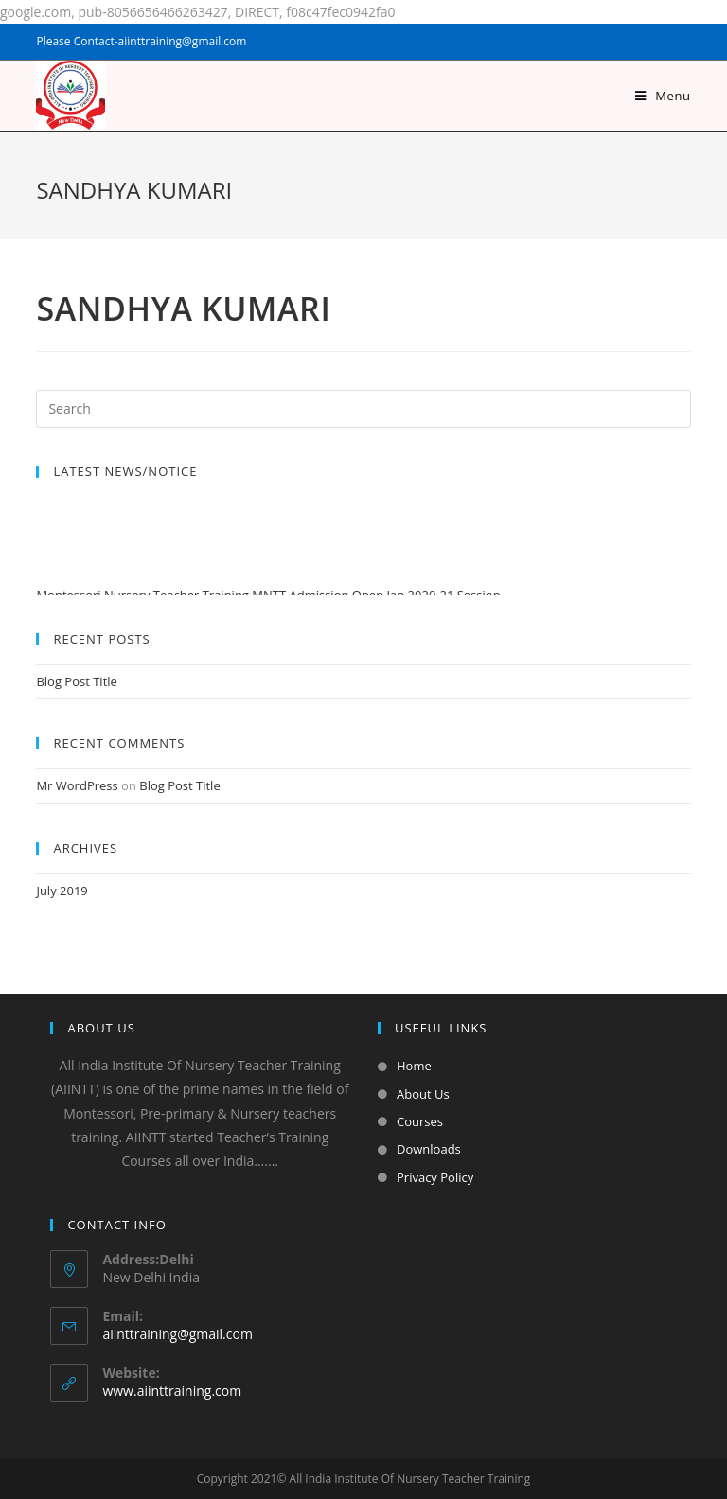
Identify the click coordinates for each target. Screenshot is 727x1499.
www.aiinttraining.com (171, 1391)
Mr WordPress (76, 785)
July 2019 (61, 890)
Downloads (429, 1148)
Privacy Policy (435, 1177)
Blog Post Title (76, 681)
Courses (420, 1121)
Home (414, 1065)
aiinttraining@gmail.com (177, 1334)
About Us (423, 1093)
